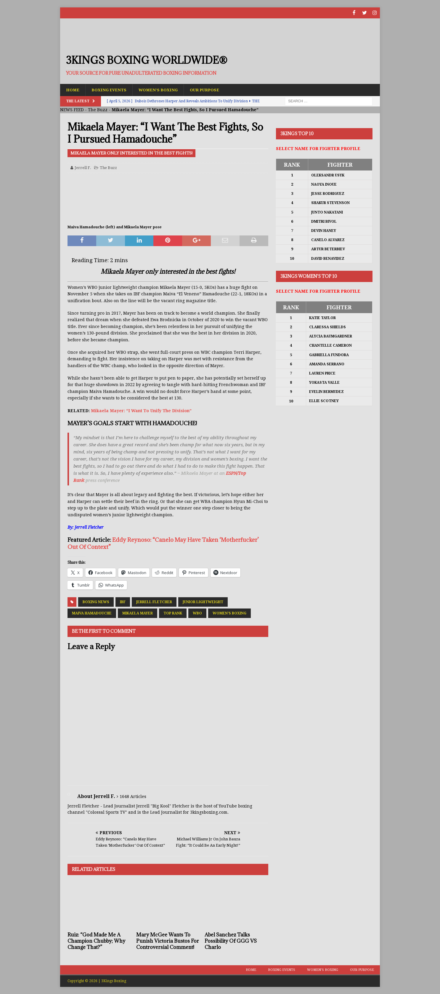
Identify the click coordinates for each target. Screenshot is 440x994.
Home (73, 89)
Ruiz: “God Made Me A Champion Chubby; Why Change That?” (96, 940)
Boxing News (96, 602)
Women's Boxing (229, 613)
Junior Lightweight (203, 602)
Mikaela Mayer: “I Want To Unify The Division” (141, 410)
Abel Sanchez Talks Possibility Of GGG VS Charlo (231, 940)
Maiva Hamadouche (92, 613)
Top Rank (172, 613)
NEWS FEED (72, 109)
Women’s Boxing (161, 89)
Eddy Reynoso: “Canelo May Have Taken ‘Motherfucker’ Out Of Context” (163, 543)
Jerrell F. (83, 167)
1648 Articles (133, 796)
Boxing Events (110, 89)
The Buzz (97, 109)
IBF (123, 602)
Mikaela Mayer (137, 613)
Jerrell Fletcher (154, 602)
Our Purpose (208, 89)
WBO (197, 613)
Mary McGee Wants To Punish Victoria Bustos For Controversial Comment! (167, 940)
